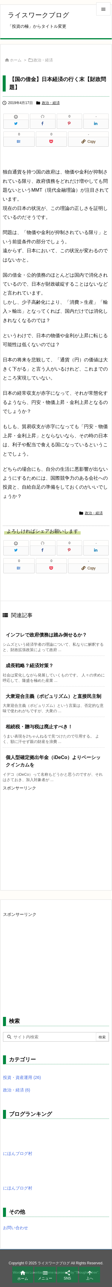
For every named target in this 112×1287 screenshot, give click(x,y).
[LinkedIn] (96, 124)
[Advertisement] (53, 834)
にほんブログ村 (17, 1153)
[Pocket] (51, 142)
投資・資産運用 (22, 1077)
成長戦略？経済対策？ (29, 665)
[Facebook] (42, 124)
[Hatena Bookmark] (19, 142)
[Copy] (88, 142)
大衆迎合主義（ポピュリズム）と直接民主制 (53, 696)
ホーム (16, 60)
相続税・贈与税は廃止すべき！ (39, 726)
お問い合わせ (15, 1227)
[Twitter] (16, 124)
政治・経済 (43, 60)
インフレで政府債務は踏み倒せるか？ (46, 634)
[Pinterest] (69, 124)
